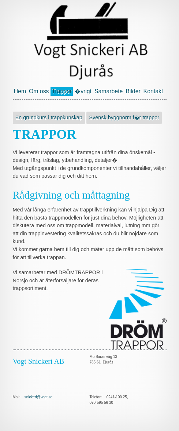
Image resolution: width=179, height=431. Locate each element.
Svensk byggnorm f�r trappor (124, 117)
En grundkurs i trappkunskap (48, 117)
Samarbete (108, 91)
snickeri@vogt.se (38, 397)
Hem (20, 91)
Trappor (62, 91)
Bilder (133, 91)
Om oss (39, 91)
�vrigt (83, 91)
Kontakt (153, 91)
